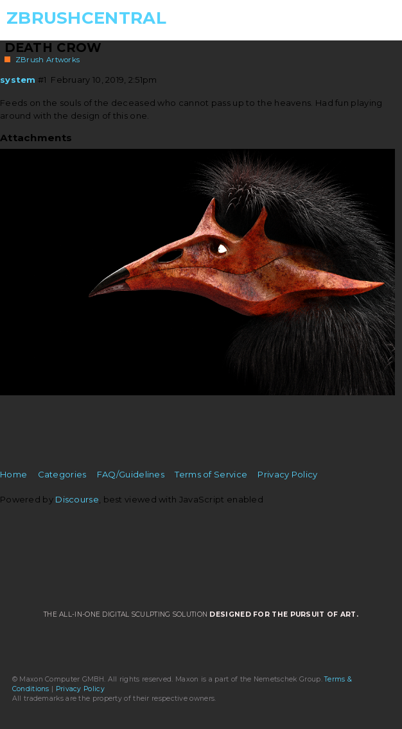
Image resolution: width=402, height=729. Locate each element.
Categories (62, 474)
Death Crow (53, 47)
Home (13, 474)
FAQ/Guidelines (130, 474)
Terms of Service (211, 474)
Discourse (77, 499)
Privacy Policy (287, 474)
